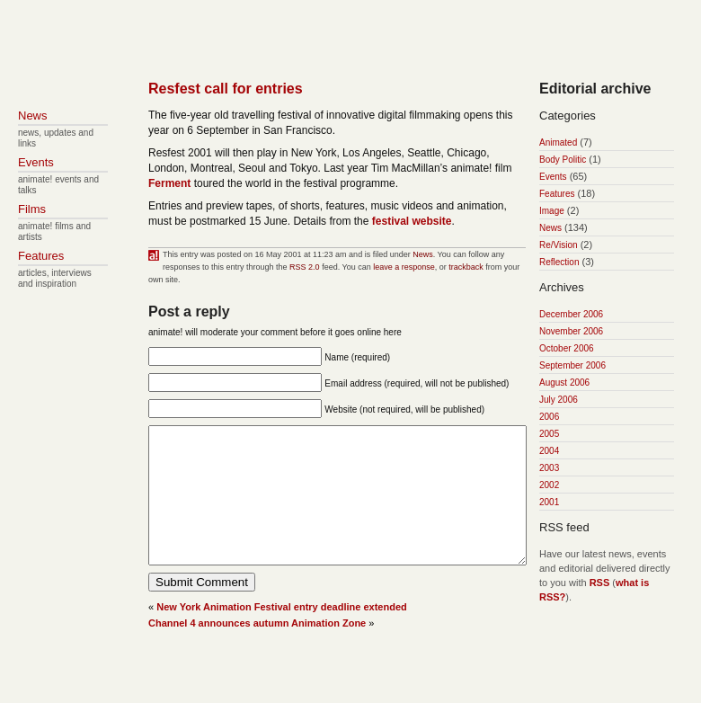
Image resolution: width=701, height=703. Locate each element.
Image (551, 211)
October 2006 (566, 348)
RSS (600, 582)
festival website (412, 221)
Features (556, 194)
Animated (558, 142)
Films (32, 209)
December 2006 (571, 314)
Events (553, 177)
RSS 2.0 (304, 267)
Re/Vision (558, 245)
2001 (549, 502)
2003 (549, 468)
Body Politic (562, 160)
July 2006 (558, 400)
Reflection (559, 262)
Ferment (169, 183)
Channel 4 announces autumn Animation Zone (257, 650)
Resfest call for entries (225, 88)
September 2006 (572, 365)
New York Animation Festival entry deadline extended (281, 633)
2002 (549, 485)
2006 (549, 417)
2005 (549, 434)
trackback (466, 267)
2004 (549, 451)
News (423, 254)
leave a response (404, 267)
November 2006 (571, 331)
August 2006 (564, 382)
